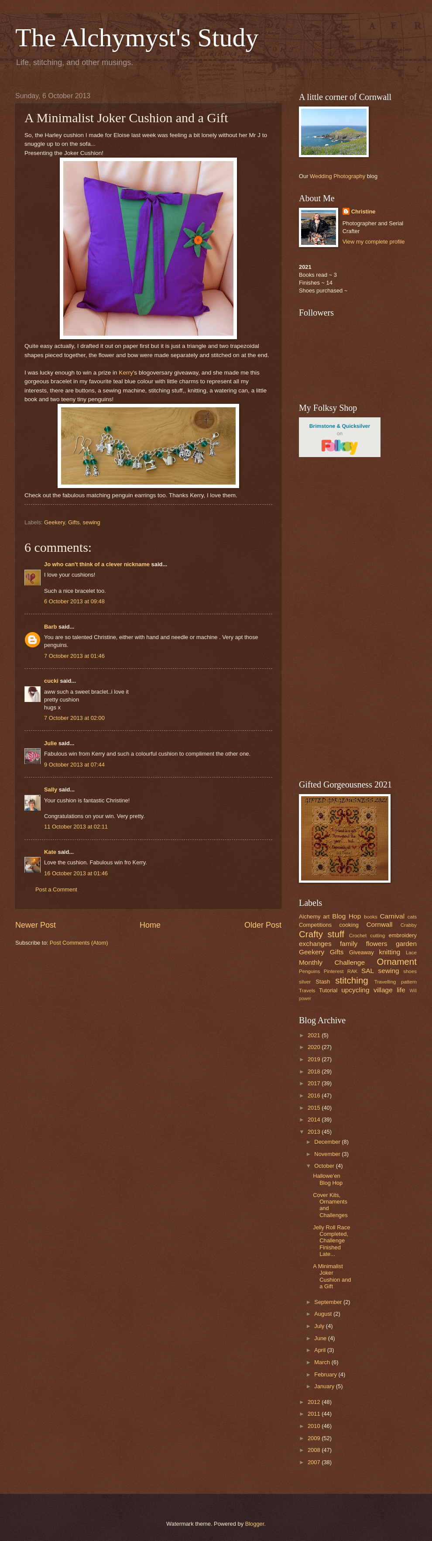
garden (406, 943)
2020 (315, 1047)
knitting (389, 952)
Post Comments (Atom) (79, 942)
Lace (411, 952)
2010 (315, 1426)
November (328, 1154)
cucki (51, 681)
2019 (315, 1059)
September (328, 1302)
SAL (367, 970)
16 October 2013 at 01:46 (76, 873)
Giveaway (361, 952)
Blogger (254, 1523)
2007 (315, 1462)
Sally (50, 789)
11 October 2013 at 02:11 (76, 826)
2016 (315, 1095)
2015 (315, 1107)
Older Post (262, 925)
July (320, 1326)
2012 (315, 1402)
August (323, 1314)
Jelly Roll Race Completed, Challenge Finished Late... (331, 1241)
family (348, 943)
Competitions (315, 925)
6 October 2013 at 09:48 (74, 601)
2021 (315, 1035)
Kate (50, 852)
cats (412, 916)
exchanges (315, 943)
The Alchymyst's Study (137, 37)
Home (150, 925)
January (325, 1386)
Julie (50, 743)
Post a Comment (56, 889)
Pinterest (334, 971)
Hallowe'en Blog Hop (328, 1179)
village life (389, 990)
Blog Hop (346, 916)
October (325, 1166)
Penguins (309, 971)
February (326, 1374)
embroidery (403, 935)
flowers (376, 943)
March (322, 1362)
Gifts (73, 522)
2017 (315, 1083)
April (320, 1350)
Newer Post (35, 925)
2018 (315, 1071)
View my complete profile (374, 241)
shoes (410, 971)
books (370, 916)
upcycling (355, 990)
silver (305, 981)
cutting (377, 935)
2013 (315, 1131)
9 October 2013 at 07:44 (74, 764)
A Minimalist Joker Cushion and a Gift (332, 1276)
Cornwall (379, 924)
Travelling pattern (395, 981)
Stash (322, 981)
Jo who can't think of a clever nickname (97, 564)
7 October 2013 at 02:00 (74, 718)
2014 (315, 1119)
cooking (349, 925)
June (321, 1338)
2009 (315, 1438)
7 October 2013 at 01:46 (74, 656)
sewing (91, 522)
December (328, 1142)
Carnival (392, 916)
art (326, 916)
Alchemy (309, 916)
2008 (315, 1450)
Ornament (397, 961)
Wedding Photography (337, 176)
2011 (315, 1413)
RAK (352, 971)
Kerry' (125, 372)
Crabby (409, 925)
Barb (50, 626)
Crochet (358, 935)
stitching (351, 980)
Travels (307, 990)
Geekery (54, 522)
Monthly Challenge (332, 962)
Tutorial (328, 990)
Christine (363, 211)
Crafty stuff (321, 934)
